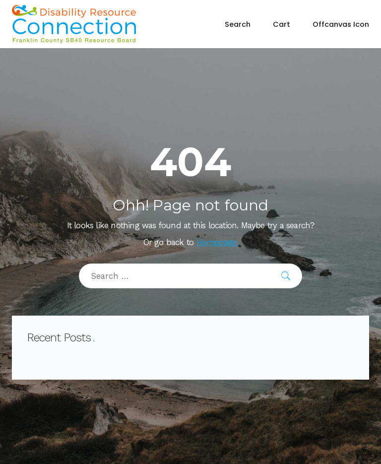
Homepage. (217, 242)
